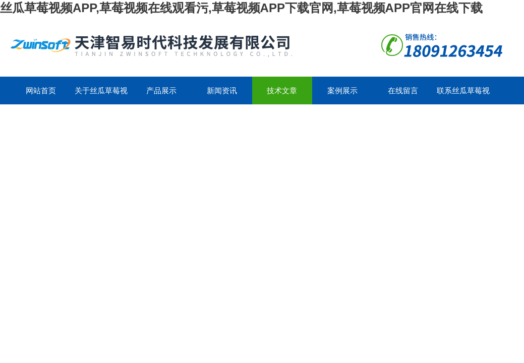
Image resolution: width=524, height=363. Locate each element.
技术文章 (282, 90)
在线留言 (403, 90)
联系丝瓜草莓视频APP (463, 95)
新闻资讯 (222, 90)
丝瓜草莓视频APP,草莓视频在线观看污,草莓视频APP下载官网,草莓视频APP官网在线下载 (241, 8)
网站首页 (41, 90)
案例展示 (342, 90)
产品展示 (161, 90)
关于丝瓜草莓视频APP (101, 95)
